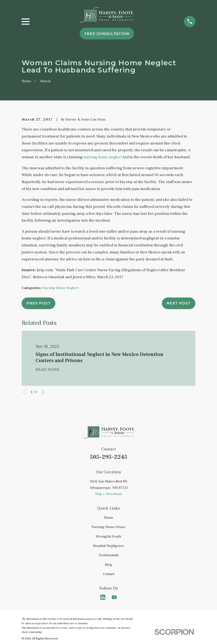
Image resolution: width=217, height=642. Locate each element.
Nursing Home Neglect (60, 288)
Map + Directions (108, 494)
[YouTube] (114, 597)
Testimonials (109, 555)
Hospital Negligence (108, 545)
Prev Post (38, 303)
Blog (108, 564)
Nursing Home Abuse (108, 527)
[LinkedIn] (102, 597)
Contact (108, 574)
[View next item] (42, 392)
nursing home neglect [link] (102, 157)
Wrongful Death (108, 536)
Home (108, 517)
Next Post (179, 303)
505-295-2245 (108, 457)
